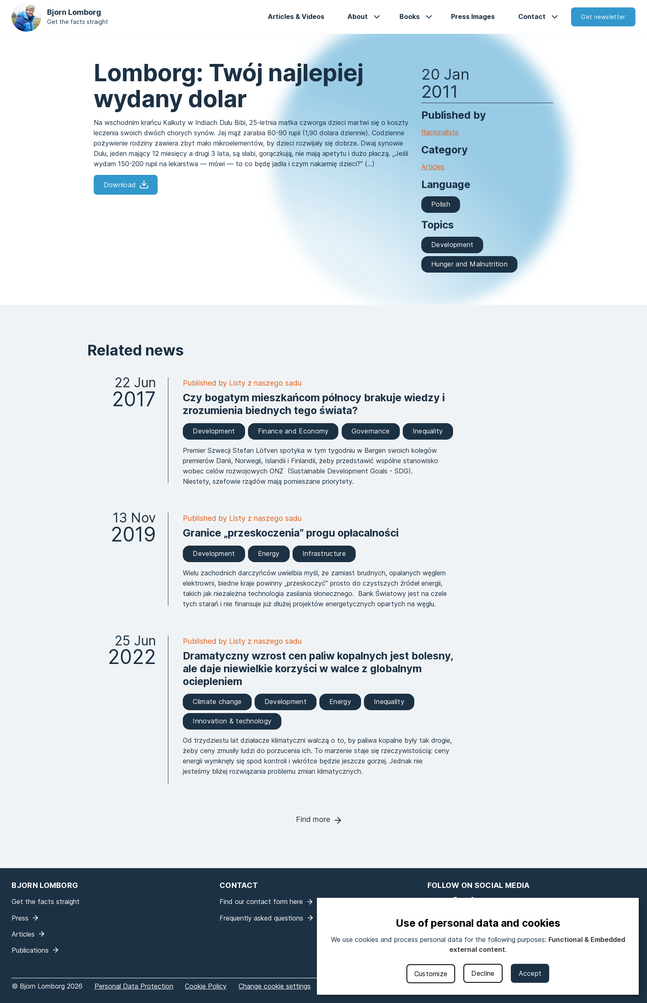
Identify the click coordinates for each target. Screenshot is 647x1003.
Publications (30, 950)
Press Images (473, 16)
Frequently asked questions (261, 918)
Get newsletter (603, 16)
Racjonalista (439, 132)
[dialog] (478, 946)
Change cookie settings (274, 986)
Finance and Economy (293, 431)
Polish (440, 204)
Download (120, 185)
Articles (432, 166)
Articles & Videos (296, 16)
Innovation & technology (232, 721)
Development (452, 244)
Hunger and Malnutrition (469, 264)
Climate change (217, 701)
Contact (531, 16)
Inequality (428, 431)
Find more (313, 819)
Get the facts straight (77, 21)
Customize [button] (431, 974)
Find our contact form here (261, 901)
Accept (530, 973)
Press (20, 918)
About (357, 16)
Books (409, 16)
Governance (371, 431)
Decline (482, 973)
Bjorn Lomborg (74, 12)
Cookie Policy (206, 986)
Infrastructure (324, 553)
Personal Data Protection (133, 986)
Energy (269, 553)
